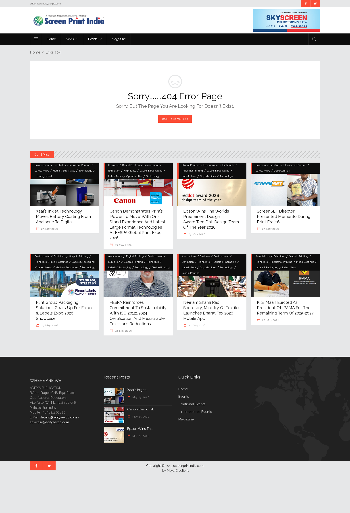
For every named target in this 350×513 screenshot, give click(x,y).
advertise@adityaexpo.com (49, 422)
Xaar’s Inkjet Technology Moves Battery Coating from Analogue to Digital (63, 216)
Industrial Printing (79, 165)
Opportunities (134, 176)
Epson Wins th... (140, 429)
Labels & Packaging (151, 170)
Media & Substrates (64, 170)
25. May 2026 (49, 228)
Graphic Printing (78, 256)
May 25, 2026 (140, 397)
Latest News (42, 170)
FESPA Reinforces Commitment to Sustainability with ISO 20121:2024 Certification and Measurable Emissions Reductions (138, 313)
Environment (42, 165)
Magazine (186, 419)
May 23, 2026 (140, 436)
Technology (85, 170)
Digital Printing (131, 165)
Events (183, 397)
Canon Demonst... (141, 409)
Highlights (60, 165)
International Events (196, 412)
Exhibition (114, 170)
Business (113, 165)
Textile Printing (161, 267)
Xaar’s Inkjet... (137, 390)
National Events (193, 404)
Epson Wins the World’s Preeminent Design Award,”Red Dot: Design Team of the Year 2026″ (211, 219)
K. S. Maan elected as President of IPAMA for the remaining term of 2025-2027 (285, 307)
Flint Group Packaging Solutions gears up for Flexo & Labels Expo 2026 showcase (64, 310)
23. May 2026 (196, 234)
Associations (115, 256)
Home (35, 52)
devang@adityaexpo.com (58, 417)
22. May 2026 (123, 330)
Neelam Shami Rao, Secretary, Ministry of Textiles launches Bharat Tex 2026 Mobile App (211, 310)
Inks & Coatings (59, 262)
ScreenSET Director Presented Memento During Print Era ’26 (283, 216)
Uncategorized (43, 176)
